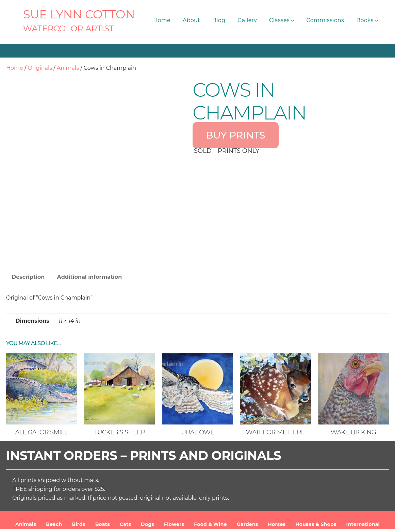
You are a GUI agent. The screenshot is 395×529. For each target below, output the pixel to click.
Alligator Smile (41, 384)
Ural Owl (197, 384)
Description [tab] (28, 229)
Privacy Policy (316, 518)
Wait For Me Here (275, 384)
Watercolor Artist (68, 28)
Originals (40, 68)
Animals (68, 68)
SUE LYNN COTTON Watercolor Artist (132, 518)
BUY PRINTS (235, 135)
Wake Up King (353, 384)
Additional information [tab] (89, 229)
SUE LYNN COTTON (79, 14)
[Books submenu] (376, 20)
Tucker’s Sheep (119, 384)
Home (14, 68)
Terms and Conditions (266, 518)
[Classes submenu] (292, 20)
